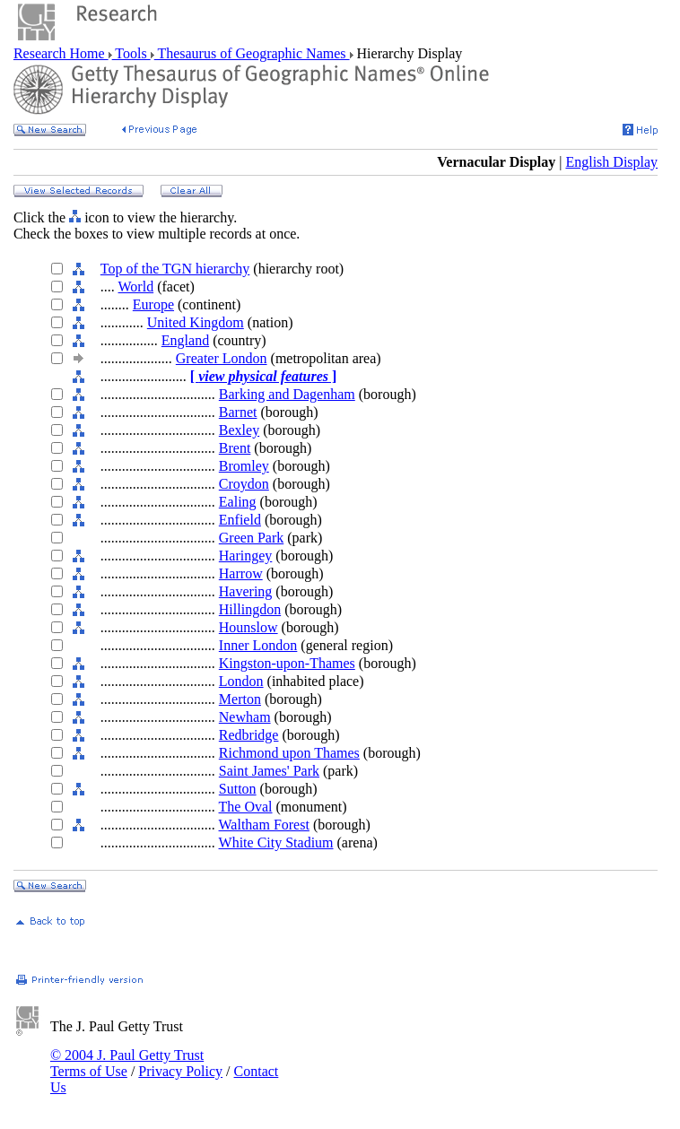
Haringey (246, 555)
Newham (245, 717)
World (136, 286)
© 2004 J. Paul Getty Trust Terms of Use (127, 1063)
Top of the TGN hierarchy (175, 268)
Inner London (258, 645)
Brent (235, 448)
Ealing (238, 501)
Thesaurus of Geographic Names (252, 53)
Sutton (238, 788)
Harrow (241, 573)
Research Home (61, 53)
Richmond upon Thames (289, 752)
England (185, 340)
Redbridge (249, 735)
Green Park (251, 537)
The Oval (246, 806)
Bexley (239, 430)
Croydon (244, 483)
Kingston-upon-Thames (287, 663)
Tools (131, 53)
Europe (153, 304)
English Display (611, 161)
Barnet (238, 412)
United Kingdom (195, 322)
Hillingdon (250, 609)
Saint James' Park (269, 770)
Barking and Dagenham (287, 394)
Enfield (240, 519)
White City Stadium (276, 842)
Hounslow (248, 627)
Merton (240, 699)
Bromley (244, 465)
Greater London (221, 358)
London (241, 681)
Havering (246, 591)
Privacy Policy (180, 1071)
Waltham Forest (264, 824)
